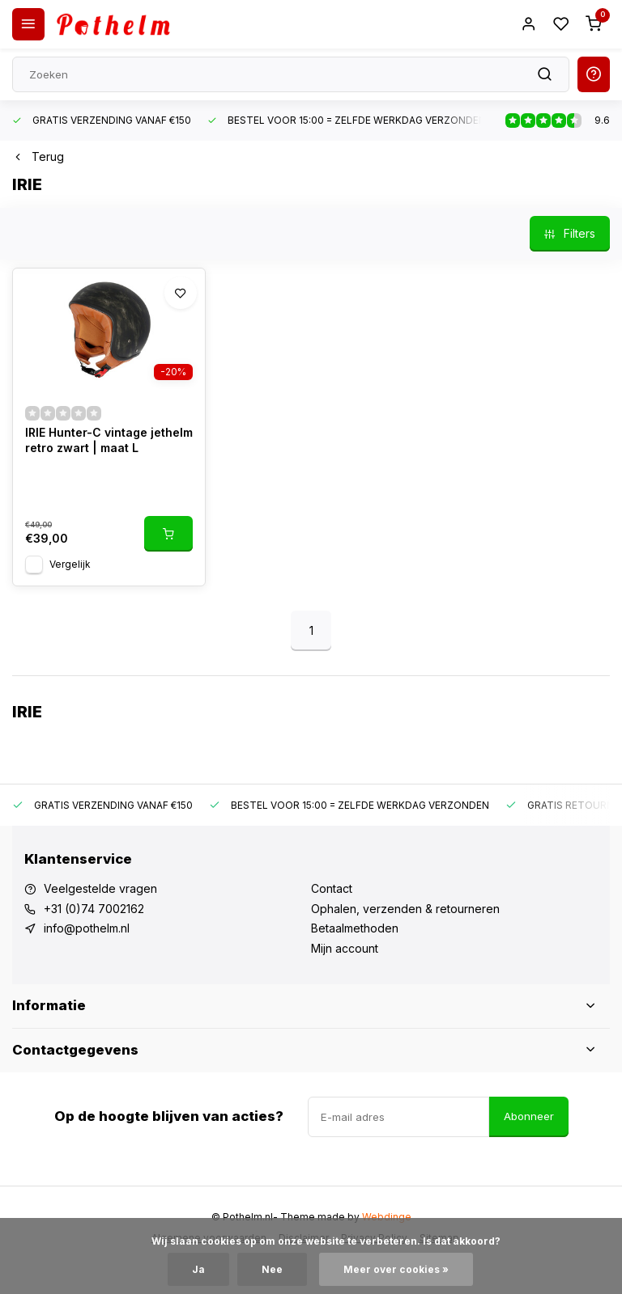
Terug (38, 156)
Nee (272, 1269)
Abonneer (529, 1116)
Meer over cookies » (396, 1269)
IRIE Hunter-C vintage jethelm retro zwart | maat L (109, 440)
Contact (331, 888)
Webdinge (386, 1217)
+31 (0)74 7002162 (94, 909)
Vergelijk (70, 564)
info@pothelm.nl (87, 928)
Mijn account (344, 948)
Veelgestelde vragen (100, 888)
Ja (198, 1269)
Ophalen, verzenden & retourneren (405, 909)
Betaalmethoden (354, 928)
